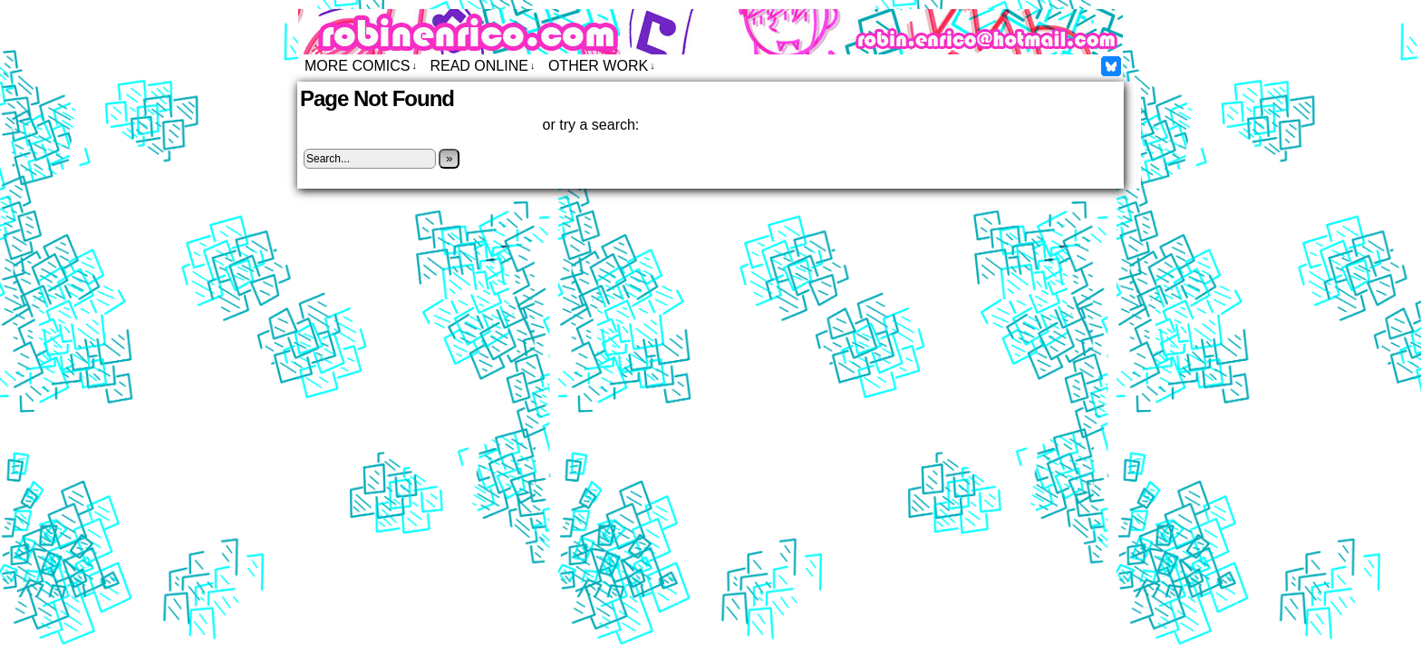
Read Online (482, 65)
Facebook (1111, 65)
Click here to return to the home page (418, 124)
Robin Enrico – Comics (710, 31)
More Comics (360, 65)
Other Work (601, 65)
